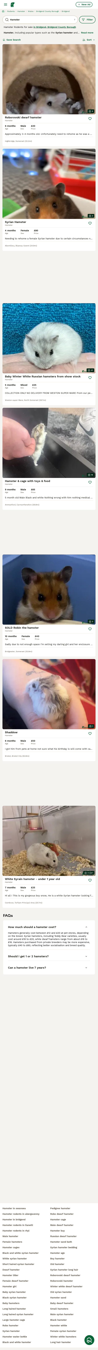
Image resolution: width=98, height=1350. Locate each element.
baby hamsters (10, 1303)
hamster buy (57, 1230)
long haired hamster (14, 1308)
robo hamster (10, 1325)
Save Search (12, 39)
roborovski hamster (61, 1281)
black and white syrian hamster (20, 1253)
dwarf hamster (11, 1269)
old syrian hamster (61, 1292)
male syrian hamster (62, 1314)
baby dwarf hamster (61, 1303)
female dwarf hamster (15, 1281)
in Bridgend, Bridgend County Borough (54, 27)
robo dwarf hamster (62, 1214)
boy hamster (57, 1258)
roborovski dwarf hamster (65, 1275)
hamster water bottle (14, 1336)
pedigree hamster (60, 1208)
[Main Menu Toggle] (5, 4)
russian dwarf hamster (63, 1236)
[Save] (90, 119)
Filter (87, 19)
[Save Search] (89, 1340)
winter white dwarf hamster (66, 1286)
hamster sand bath (61, 1241)
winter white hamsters (63, 1336)
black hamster (58, 1320)
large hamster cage (13, 1320)
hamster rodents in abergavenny (20, 1214)
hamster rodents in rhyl (15, 1230)
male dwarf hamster (61, 1225)
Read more (87, 32)
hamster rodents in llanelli (17, 1225)
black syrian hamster (14, 1297)
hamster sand (58, 1297)
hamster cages (10, 1247)
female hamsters (12, 1241)
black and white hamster (16, 1342)
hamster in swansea (14, 1208)
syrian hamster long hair (64, 1269)
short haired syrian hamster (18, 1264)
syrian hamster (11, 1331)
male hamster (10, 1236)
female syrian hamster (63, 1331)
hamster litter (10, 1275)
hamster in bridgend (13, 1219)
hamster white (58, 1325)
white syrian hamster (14, 1258)
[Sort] (89, 40)
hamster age (57, 1253)
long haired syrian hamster (17, 1314)
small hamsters (59, 1308)
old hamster (57, 1264)
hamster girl (9, 1286)
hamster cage (58, 1219)
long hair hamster (60, 1342)
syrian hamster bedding (63, 1247)
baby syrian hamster (14, 1292)
